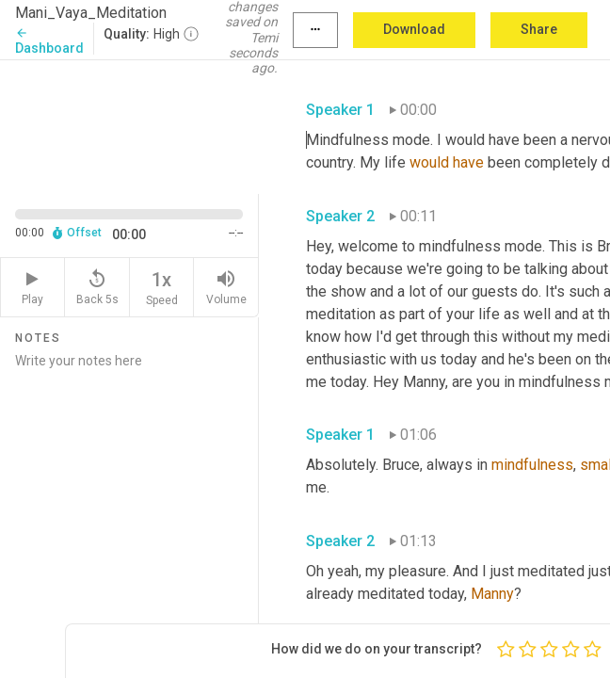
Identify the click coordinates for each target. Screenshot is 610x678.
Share (539, 29)
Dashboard (49, 41)
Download (414, 29)
